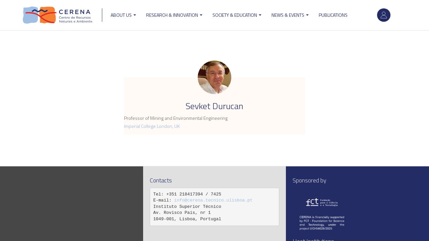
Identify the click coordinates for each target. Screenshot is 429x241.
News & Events (290, 14)
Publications (333, 14)
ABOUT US (123, 14)
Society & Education (236, 14)
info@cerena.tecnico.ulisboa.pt (213, 200)
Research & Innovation (174, 14)
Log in (383, 15)
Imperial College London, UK (152, 126)
